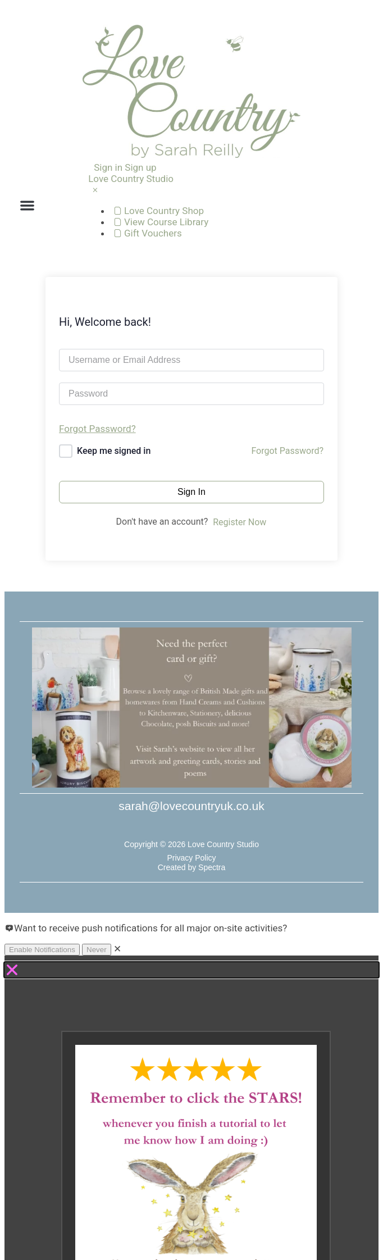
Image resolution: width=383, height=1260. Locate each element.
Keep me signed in (114, 450)
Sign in (108, 167)
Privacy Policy (191, 857)
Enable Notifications (42, 949)
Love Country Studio (131, 178)
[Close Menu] (95, 189)
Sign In (191, 492)
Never (96, 949)
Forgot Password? (97, 428)
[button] (27, 205)
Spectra (211, 867)
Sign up (140, 167)
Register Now (239, 522)
